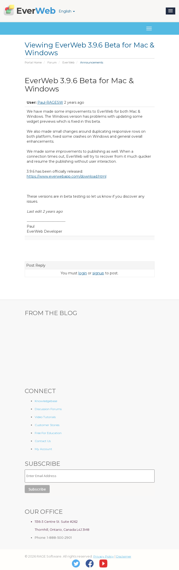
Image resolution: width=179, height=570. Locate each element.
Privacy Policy (103, 556)
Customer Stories (47, 425)
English (67, 11)
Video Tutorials (45, 417)
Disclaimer (123, 556)
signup (98, 273)
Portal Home (33, 62)
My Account (43, 449)
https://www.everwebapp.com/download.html (66, 176)
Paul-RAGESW (50, 102)
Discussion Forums (48, 409)
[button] (170, 10)
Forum (52, 62)
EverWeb (68, 62)
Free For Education (48, 433)
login (82, 273)
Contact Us (43, 441)
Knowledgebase (46, 401)
